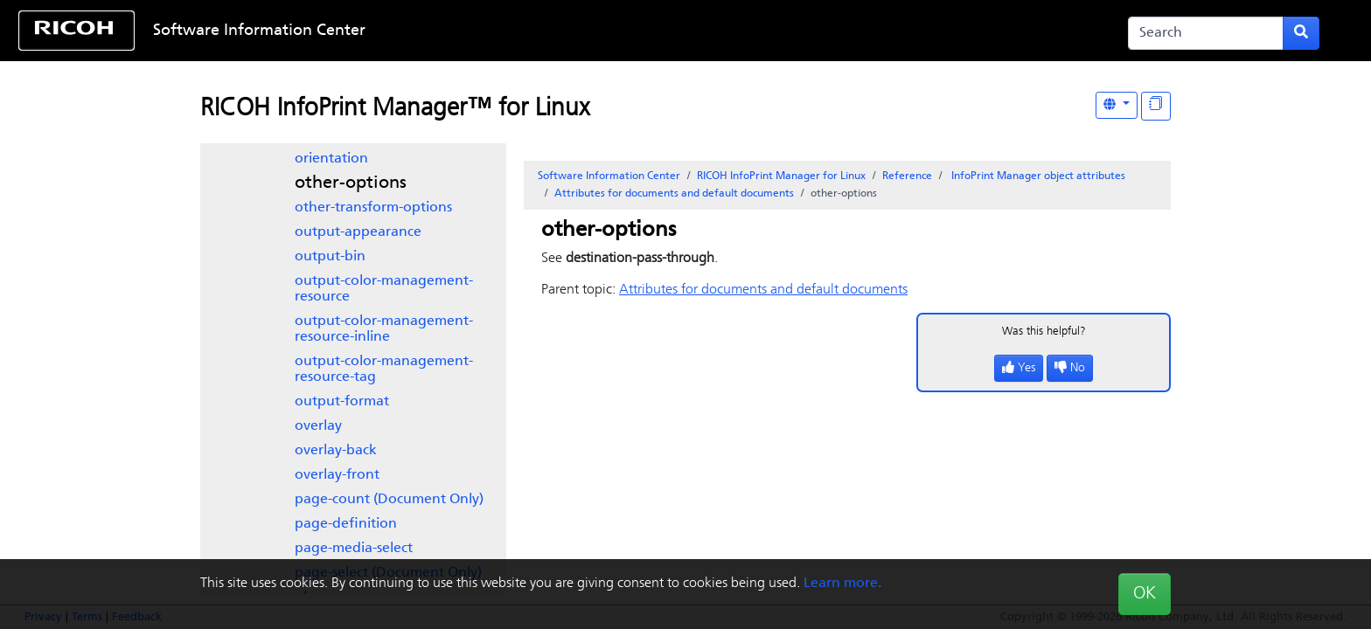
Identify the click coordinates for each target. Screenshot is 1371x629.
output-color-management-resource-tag (384, 369)
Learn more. (842, 584)
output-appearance (358, 232)
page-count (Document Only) (389, 500)
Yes (1018, 368)
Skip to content (626, 31)
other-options (351, 183)
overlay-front (337, 475)
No (1069, 368)
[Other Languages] (1117, 105)
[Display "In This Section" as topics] (1156, 106)
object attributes (1037, 176)
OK (1144, 594)
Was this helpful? (1044, 331)
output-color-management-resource (384, 289)
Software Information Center (259, 31)
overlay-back (336, 451)
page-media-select (354, 549)
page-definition (346, 524)
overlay (318, 426)
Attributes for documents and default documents (674, 194)
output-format (342, 402)
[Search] (1206, 33)
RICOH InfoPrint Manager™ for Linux (394, 109)
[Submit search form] (1301, 33)
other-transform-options (373, 208)
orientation (331, 159)
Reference (907, 176)
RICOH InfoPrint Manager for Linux (781, 176)
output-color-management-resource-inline (384, 329)
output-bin (330, 257)
